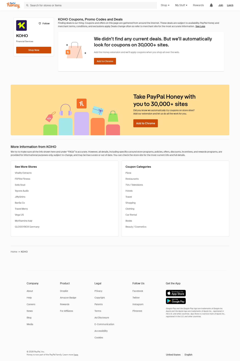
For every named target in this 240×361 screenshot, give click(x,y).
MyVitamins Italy (23, 220)
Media (30, 324)
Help (29, 297)
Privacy (98, 290)
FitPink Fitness (22, 178)
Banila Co (20, 202)
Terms (97, 310)
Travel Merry (21, 208)
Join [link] (220, 5)
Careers (31, 304)
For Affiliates (66, 310)
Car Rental (131, 214)
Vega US (19, 214)
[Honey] (13, 5)
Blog (29, 317)
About (30, 290)
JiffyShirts (20, 196)
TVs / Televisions (134, 184)
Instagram (138, 304)
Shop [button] (165, 5)
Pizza (128, 172)
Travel (129, 196)
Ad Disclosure (101, 317)
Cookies (98, 337)
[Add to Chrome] (105, 61)
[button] (179, 354)
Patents (98, 304)
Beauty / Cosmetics (136, 226)
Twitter (136, 297)
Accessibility (101, 330)
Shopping (131, 202)
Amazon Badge (68, 297)
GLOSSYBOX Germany (27, 226)
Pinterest (137, 310)
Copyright (99, 297)
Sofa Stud (20, 184)
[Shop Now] (33, 50)
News (30, 310)
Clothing (130, 208)
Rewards (198, 5)
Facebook (137, 290)
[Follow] (44, 23)
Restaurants (132, 178)
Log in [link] (230, 5)
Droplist (64, 290)
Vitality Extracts (23, 172)
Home (14, 251)
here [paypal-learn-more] (76, 354)
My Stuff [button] (181, 5)
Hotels (129, 190)
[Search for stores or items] (90, 5)
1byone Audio (22, 190)
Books (129, 220)
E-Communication (104, 324)
